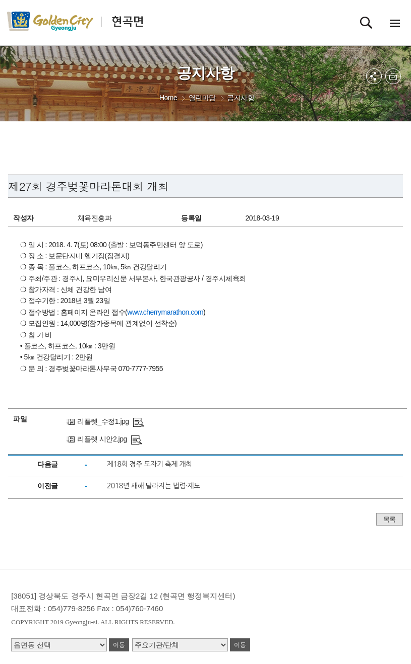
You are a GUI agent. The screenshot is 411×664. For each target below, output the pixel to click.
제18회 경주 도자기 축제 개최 (149, 464)
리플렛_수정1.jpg (103, 421)
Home (168, 98)
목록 (389, 519)
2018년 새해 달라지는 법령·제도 (153, 485)
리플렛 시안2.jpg (102, 439)
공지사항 (240, 98)
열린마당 (202, 98)
